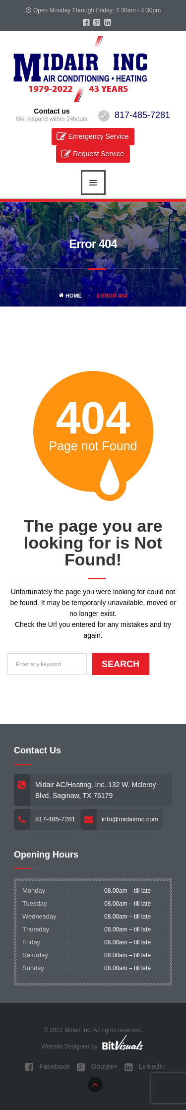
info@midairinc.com (130, 819)
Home (70, 296)
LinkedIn (144, 1067)
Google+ (97, 1067)
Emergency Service (98, 136)
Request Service (98, 154)
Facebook (47, 1067)
